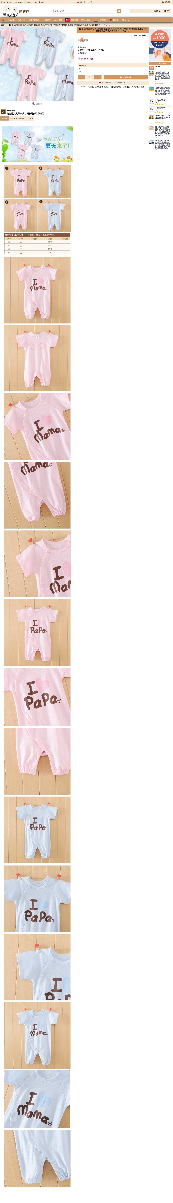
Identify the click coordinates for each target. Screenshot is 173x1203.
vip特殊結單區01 (160, 108)
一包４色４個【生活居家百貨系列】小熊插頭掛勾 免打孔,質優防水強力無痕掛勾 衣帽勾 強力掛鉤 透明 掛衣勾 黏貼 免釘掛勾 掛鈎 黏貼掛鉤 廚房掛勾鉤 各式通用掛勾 (162, 131)
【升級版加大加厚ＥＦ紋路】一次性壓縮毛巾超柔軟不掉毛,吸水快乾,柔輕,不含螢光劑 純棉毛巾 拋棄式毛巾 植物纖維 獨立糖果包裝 (162, 76)
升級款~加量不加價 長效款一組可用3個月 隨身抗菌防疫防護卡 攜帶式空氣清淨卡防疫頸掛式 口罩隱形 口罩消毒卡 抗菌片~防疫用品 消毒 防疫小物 (162, 144)
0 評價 (90, 87)
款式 (80, 71)
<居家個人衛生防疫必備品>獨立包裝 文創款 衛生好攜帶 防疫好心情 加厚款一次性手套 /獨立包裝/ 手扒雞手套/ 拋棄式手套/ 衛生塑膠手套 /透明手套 (162, 91)
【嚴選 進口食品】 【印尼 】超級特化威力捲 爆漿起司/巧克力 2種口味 (162, 117)
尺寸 (80, 69)
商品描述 (4, 118)
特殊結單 (157, 66)
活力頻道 (30, 118)
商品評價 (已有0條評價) (17, 118)
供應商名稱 (82, 47)
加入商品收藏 (106, 82)
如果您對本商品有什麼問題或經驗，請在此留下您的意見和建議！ (120, 87)
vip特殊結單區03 (160, 100)
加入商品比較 (121, 82)
